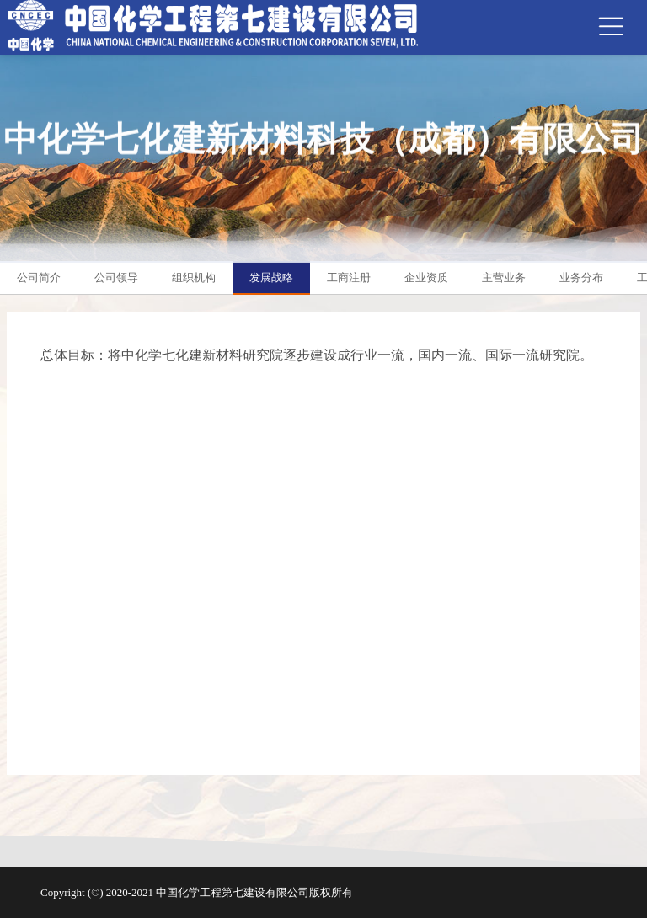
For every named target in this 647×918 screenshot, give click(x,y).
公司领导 (116, 277)
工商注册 (349, 277)
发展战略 (271, 277)
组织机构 (194, 277)
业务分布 (581, 277)
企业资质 (426, 277)
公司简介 (39, 277)
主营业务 (504, 277)
